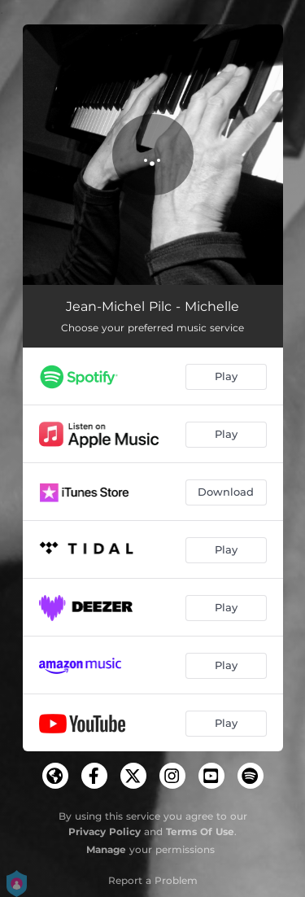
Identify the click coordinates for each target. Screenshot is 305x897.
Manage (106, 849)
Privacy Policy (104, 831)
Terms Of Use (200, 831)
